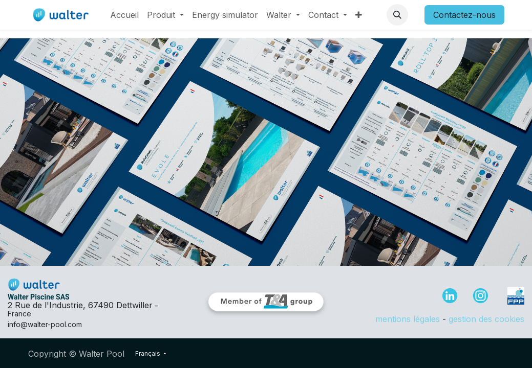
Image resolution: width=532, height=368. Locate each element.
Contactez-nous (464, 15)
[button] (397, 15)
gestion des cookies (486, 319)
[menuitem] (124, 15)
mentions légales (407, 319)
